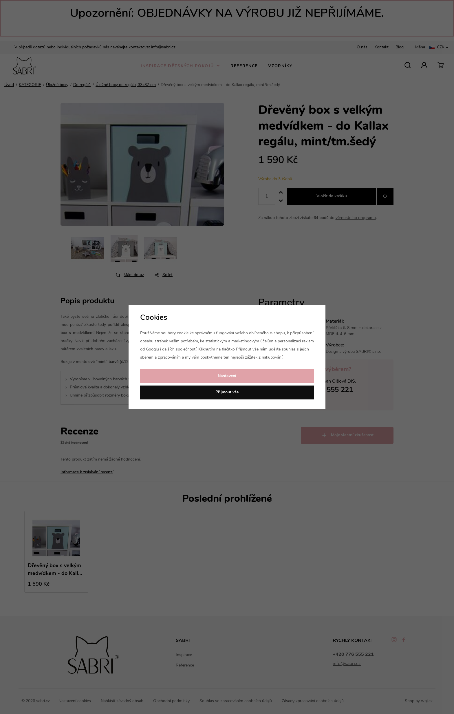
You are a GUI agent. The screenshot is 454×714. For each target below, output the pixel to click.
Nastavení (227, 376)
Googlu (152, 349)
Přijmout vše (227, 392)
